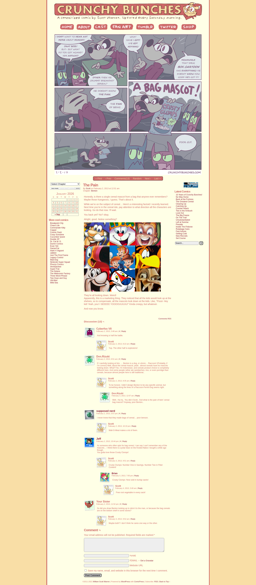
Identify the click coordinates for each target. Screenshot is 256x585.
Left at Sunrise (182, 222)
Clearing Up (181, 204)
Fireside (179, 224)
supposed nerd (105, 411)
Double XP (54, 239)
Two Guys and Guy (58, 278)
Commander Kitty (57, 228)
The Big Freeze (182, 215)
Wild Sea (54, 283)
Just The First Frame (59, 255)
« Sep (57, 214)
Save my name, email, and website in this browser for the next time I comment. (128, 570)
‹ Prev (108, 178)
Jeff (98, 438)
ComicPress (139, 582)
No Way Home (182, 197)
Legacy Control (56, 257)
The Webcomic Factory (60, 273)
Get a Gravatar (146, 560)
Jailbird (53, 253)
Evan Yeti (54, 246)
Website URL (136, 565)
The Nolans (55, 271)
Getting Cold (181, 233)
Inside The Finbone (184, 227)
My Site (128, 11)
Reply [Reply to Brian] (136, 476)
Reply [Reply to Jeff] (124, 441)
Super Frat (54, 269)
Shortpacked (55, 267)
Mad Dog (54, 260)
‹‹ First (98, 178)
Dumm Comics (56, 244)
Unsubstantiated (183, 220)
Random (137, 178)
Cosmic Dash (56, 232)
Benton (94, 191)
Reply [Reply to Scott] (133, 344)
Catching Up (181, 206)
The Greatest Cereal (185, 201)
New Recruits (181, 236)
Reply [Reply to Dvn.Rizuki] (123, 359)
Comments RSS (164, 319)
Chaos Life (54, 225)
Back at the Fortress (184, 199)
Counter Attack (182, 208)
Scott (88, 188)
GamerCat (54, 248)
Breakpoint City (56, 223)
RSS (156, 582)
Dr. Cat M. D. (55, 241)
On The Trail (181, 217)
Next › (148, 178)
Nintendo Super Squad (60, 262)
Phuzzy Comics (57, 264)
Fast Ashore (181, 231)
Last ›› (157, 178)
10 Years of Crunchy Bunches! (189, 195)
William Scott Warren (101, 582)
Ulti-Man (53, 280)
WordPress (125, 582)
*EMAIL (141, 560)
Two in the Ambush (184, 211)
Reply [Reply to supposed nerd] (123, 413)
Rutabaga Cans (182, 229)
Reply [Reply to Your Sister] (124, 504)
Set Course (181, 238)
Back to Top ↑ (165, 582)
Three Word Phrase (58, 276)
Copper (53, 230)
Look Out (180, 213)
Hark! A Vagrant (57, 250)
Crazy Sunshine (57, 234)
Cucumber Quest (57, 237)
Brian (115, 473)
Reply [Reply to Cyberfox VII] (123, 331)
